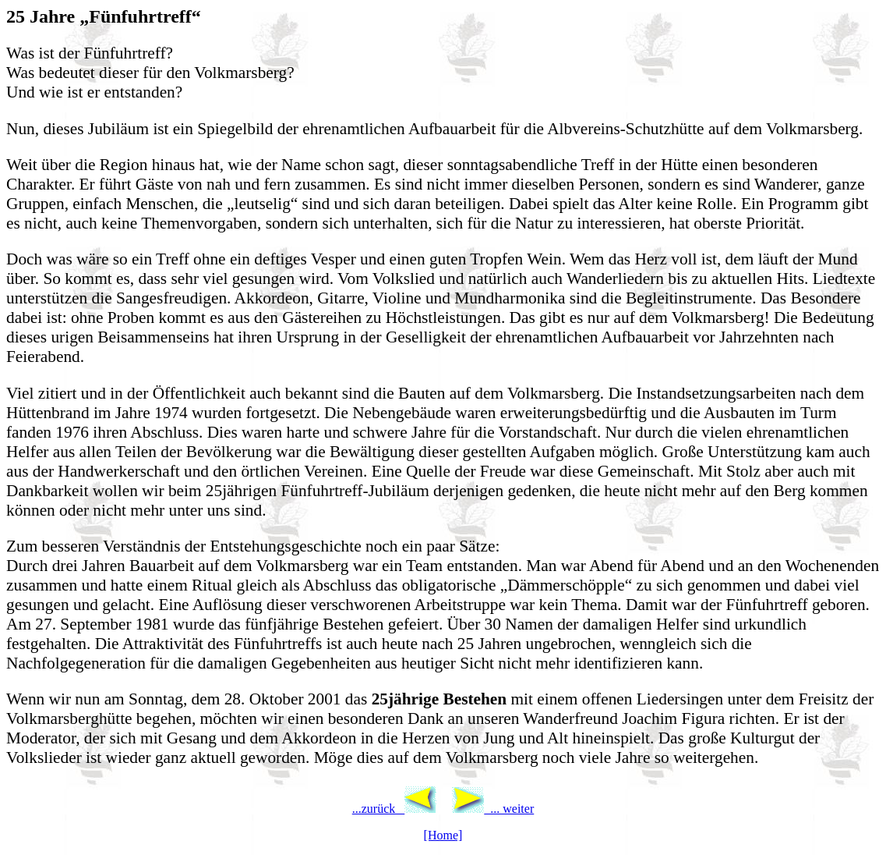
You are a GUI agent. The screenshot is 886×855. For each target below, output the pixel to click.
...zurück (394, 808)
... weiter (493, 808)
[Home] (443, 835)
